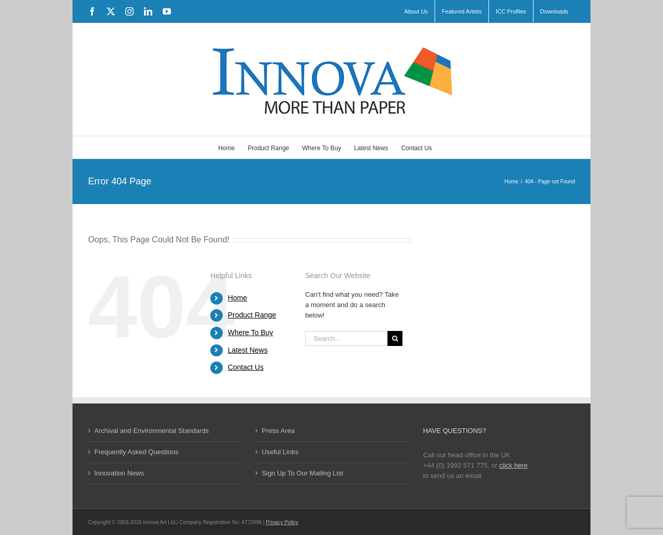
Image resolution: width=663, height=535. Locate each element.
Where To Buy (250, 332)
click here (513, 465)
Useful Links (280, 452)
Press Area (278, 431)
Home (237, 298)
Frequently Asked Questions (136, 452)
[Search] (394, 338)
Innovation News (119, 473)
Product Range (252, 315)
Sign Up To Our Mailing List (302, 473)
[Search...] (346, 338)
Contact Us (246, 367)
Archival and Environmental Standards (151, 431)
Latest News (248, 350)
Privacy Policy (282, 522)
